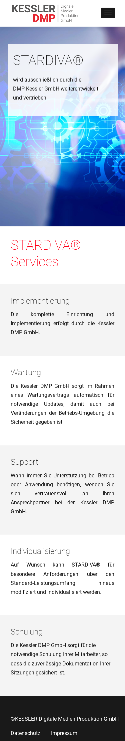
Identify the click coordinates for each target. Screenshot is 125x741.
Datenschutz (25, 733)
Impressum (64, 733)
